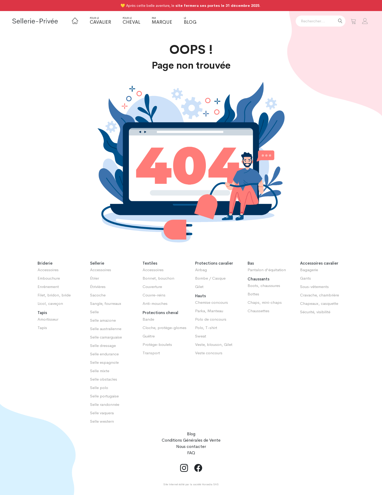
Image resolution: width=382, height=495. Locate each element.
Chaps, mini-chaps (265, 302)
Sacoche (98, 294)
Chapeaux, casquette (319, 303)
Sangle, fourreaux (105, 303)
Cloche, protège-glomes (164, 327)
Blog (190, 21)
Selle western (102, 421)
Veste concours (208, 352)
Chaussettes (258, 310)
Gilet (199, 286)
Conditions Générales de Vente (191, 440)
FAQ (191, 453)
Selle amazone (103, 320)
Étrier (94, 278)
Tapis (42, 327)
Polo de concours (210, 319)
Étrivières (98, 286)
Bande (148, 319)
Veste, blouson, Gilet (213, 344)
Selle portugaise (104, 395)
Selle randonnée (104, 404)
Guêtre (149, 336)
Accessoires (48, 269)
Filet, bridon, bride (54, 294)
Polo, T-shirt (206, 327)
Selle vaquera (102, 412)
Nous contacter (191, 446)
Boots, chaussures (264, 285)
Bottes (253, 293)
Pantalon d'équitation (267, 269)
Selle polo (99, 387)
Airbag (201, 269)
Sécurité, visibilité (315, 311)
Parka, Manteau (209, 310)
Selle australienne (105, 328)
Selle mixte (99, 370)
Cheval (131, 21)
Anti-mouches (155, 303)
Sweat (200, 336)
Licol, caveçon (50, 303)
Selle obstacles (103, 379)
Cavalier (100, 21)
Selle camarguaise (106, 337)
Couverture (152, 286)
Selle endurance (104, 353)
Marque (162, 21)
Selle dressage (103, 345)
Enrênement (48, 286)
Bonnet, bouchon (158, 278)
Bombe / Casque (210, 278)
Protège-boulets (157, 344)
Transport (151, 352)
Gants (305, 278)
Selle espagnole (104, 362)
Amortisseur (48, 319)
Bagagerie (309, 269)
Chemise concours (211, 302)
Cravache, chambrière (319, 294)
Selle (94, 311)
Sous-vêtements (314, 286)
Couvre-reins (154, 294)
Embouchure (49, 278)
